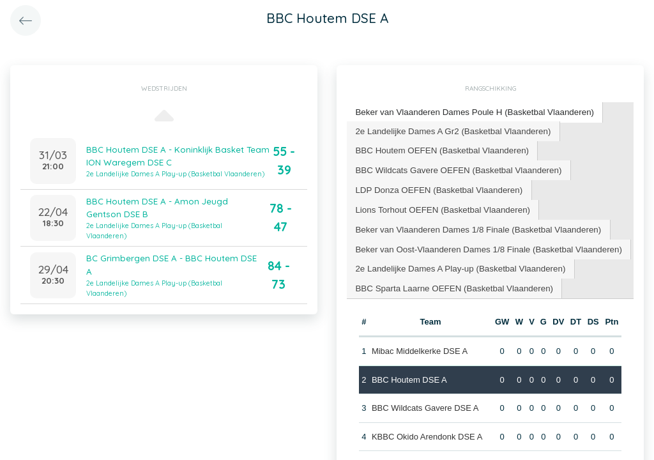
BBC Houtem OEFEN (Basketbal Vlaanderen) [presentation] (439, 148)
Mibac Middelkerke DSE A (419, 344)
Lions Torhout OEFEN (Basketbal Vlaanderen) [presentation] (440, 206)
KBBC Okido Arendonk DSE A (426, 430)
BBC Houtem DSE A (408, 373)
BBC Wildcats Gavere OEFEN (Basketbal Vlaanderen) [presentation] (455, 167)
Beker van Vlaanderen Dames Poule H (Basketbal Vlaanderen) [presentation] (471, 111)
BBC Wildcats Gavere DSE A (424, 401)
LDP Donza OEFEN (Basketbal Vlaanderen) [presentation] (436, 187)
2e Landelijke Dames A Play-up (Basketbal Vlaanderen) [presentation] (457, 263)
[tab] (471, 112)
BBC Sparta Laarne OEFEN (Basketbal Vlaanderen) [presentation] (451, 283)
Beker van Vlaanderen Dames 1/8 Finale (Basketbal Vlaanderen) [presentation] (474, 225)
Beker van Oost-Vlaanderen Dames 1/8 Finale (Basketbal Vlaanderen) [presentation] (484, 244)
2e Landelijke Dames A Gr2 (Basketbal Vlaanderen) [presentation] (450, 129)
